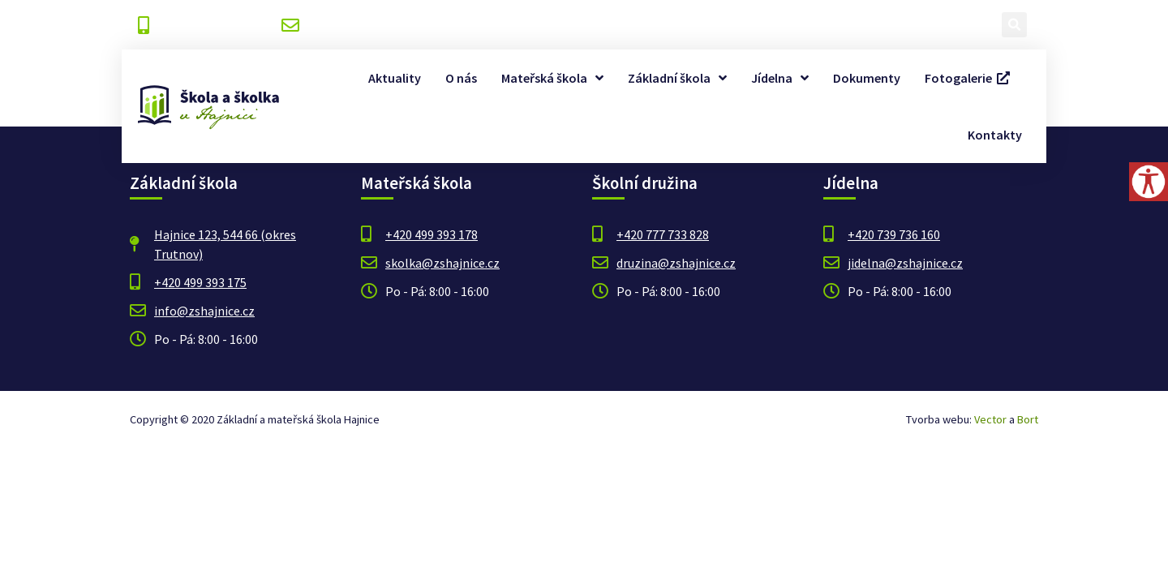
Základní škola (677, 77)
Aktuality (394, 78)
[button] (1014, 24)
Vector (990, 419)
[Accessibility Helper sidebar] (1148, 181)
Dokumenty (866, 78)
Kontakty (995, 135)
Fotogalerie (967, 78)
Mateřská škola (552, 77)
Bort (1027, 419)
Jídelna (780, 77)
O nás (461, 78)
